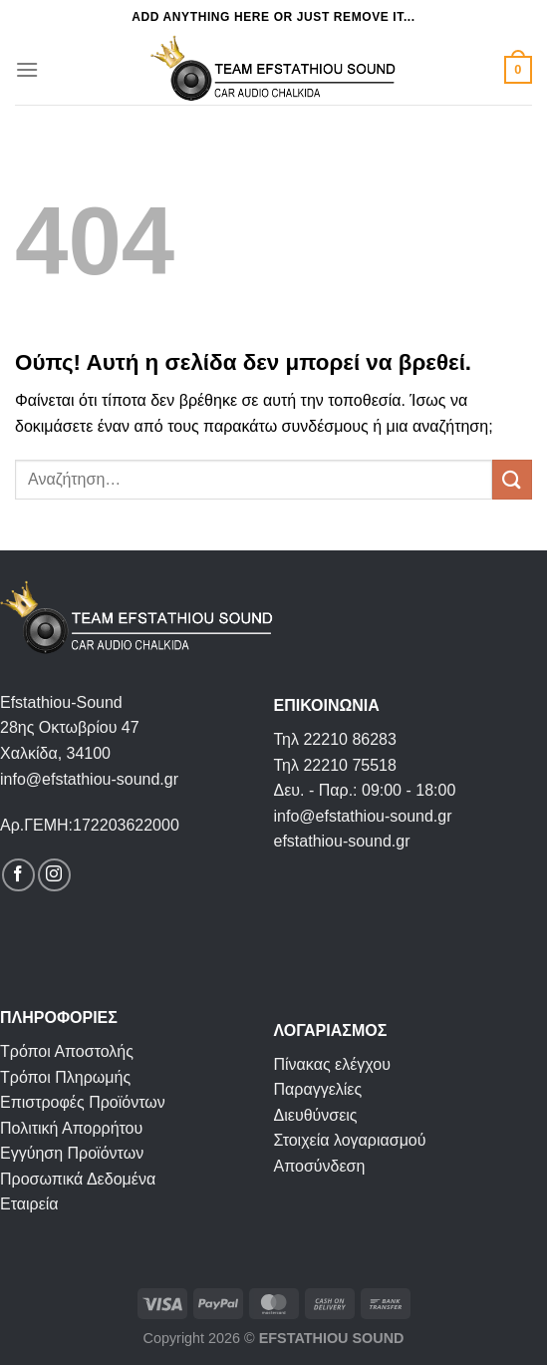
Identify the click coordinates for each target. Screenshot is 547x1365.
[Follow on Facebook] (18, 874)
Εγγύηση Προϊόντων (71, 1153)
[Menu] (27, 69)
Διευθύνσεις (316, 1115)
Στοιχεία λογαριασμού (350, 1140)
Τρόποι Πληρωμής (65, 1077)
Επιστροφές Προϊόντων (82, 1102)
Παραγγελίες (318, 1089)
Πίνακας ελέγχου (332, 1064)
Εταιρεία (29, 1203)
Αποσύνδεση (320, 1166)
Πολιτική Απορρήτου (71, 1128)
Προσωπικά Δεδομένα (77, 1179)
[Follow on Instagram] (54, 874)
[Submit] (512, 479)
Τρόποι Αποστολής (67, 1051)
